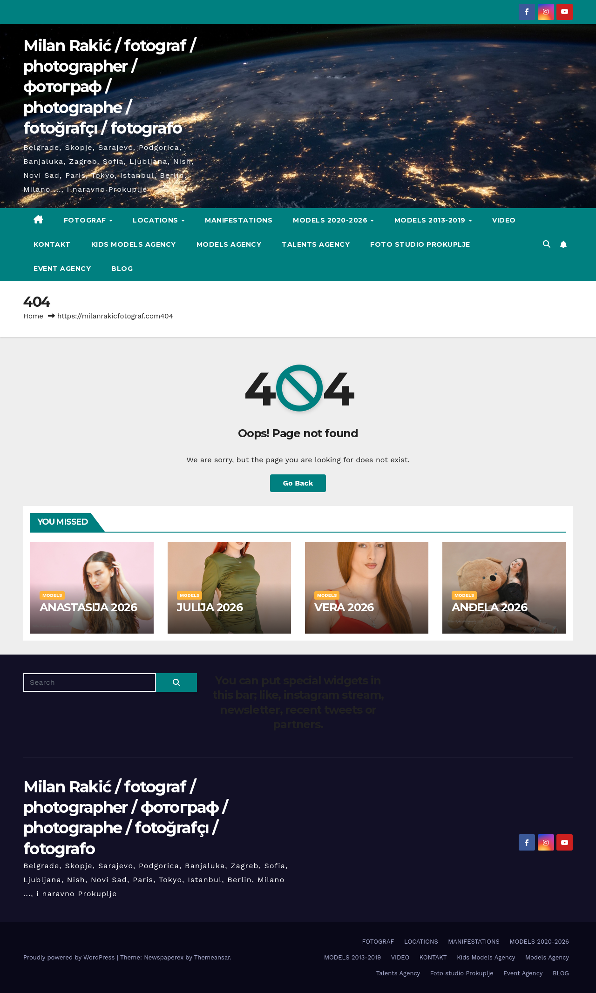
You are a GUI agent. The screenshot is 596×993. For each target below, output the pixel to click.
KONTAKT (52, 244)
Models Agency (229, 244)
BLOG (122, 268)
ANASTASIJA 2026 (88, 607)
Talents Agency (316, 244)
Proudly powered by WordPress (70, 957)
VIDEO (504, 220)
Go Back (298, 483)
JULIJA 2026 (210, 607)
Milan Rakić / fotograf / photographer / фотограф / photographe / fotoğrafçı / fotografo (109, 87)
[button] (546, 244)
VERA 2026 (343, 607)
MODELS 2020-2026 (331, 220)
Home (33, 316)
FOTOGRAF (86, 220)
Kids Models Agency (133, 244)
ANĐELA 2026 (489, 607)
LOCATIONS (156, 220)
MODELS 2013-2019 (431, 220)
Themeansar (212, 957)
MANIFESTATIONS (238, 220)
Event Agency (62, 268)
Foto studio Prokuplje (420, 244)
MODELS (52, 595)
